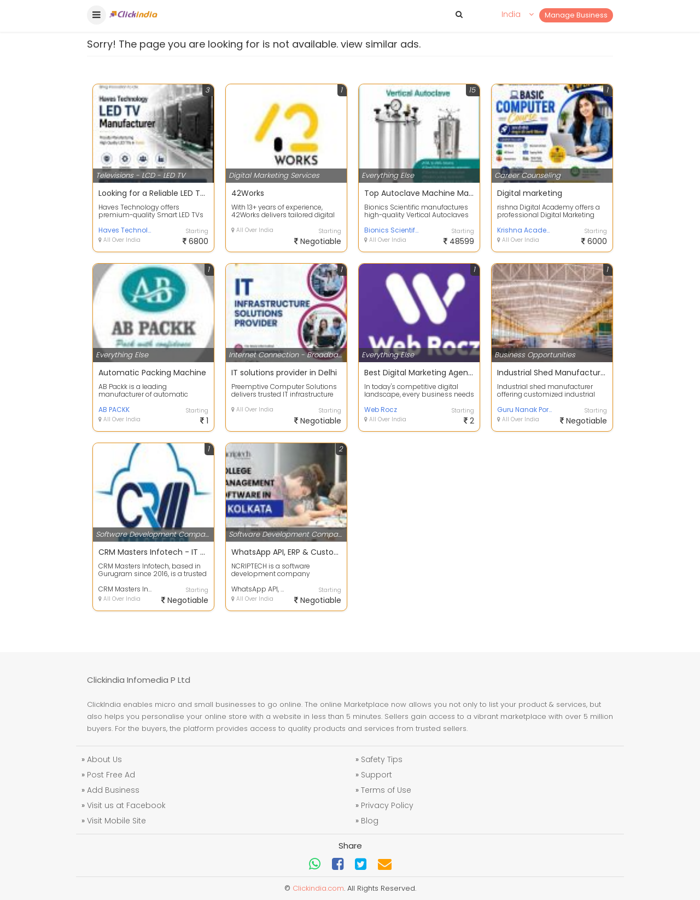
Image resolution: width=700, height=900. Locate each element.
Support (376, 774)
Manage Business (576, 15)
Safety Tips (381, 759)
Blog (369, 820)
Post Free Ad (111, 774)
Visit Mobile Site (116, 820)
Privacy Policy (387, 805)
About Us (104, 759)
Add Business (113, 790)
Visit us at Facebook (126, 805)
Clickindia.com (318, 888)
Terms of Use (386, 790)
